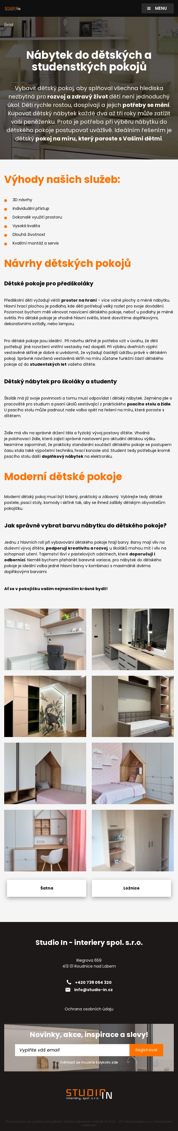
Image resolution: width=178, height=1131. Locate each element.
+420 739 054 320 (93, 982)
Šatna (46, 888)
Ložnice (131, 888)
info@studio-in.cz (93, 989)
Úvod (8, 24)
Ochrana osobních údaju (89, 1009)
